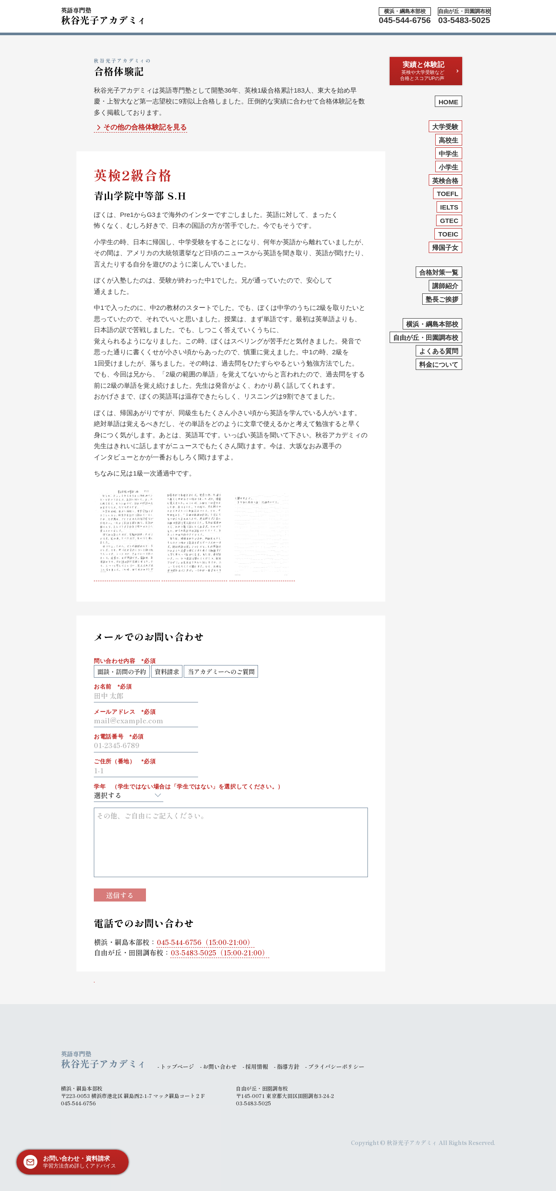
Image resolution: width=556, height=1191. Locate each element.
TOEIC (448, 234)
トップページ (177, 1066)
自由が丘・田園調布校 (425, 337)
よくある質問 (438, 351)
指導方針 (288, 1066)
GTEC (449, 220)
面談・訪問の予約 (121, 671)
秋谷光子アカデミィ (104, 14)
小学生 (448, 167)
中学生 (448, 153)
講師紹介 (445, 285)
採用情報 (256, 1066)
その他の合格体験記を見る (140, 127)
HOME (449, 102)
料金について (438, 364)
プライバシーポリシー (336, 1066)
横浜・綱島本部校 (432, 324)
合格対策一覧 (438, 272)
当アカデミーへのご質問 (221, 671)
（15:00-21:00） (205, 942)
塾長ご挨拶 (442, 299)
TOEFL (448, 193)
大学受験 (445, 126)
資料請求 (167, 671)
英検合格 (445, 180)
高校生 (448, 140)
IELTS (449, 207)
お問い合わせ (220, 1066)
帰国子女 (445, 247)
